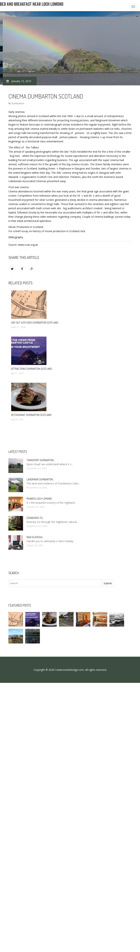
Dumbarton (18, 103)
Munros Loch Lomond (39, 498)
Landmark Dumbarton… (40, 479)
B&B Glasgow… (35, 537)
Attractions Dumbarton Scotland (31, 368)
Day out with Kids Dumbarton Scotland (34, 322)
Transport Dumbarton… (41, 460)
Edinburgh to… (35, 518)
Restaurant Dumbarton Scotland (31, 415)
